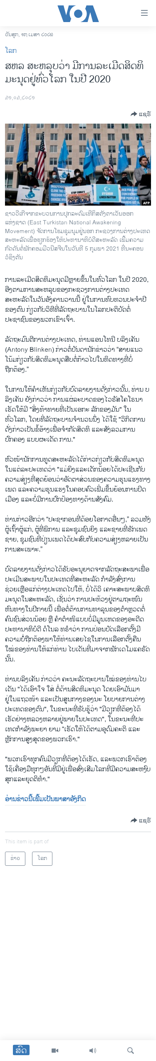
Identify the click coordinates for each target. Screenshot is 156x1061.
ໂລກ (11, 51)
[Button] (141, 114)
